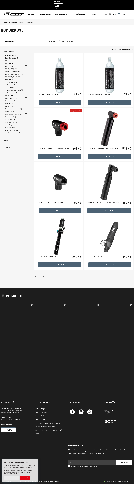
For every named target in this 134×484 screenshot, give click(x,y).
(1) (22, 86)
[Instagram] (81, 407)
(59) (13, 107)
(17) (11, 59)
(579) (14, 51)
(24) (19, 72)
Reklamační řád (40, 415)
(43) (19, 67)
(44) (12, 75)
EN (106, 10)
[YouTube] (89, 407)
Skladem (52, 37)
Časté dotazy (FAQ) (41, 404)
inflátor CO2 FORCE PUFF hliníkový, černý (52, 208)
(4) (22, 70)
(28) (13, 91)
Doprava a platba (41, 408)
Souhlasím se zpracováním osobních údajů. (82, 462)
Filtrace (15, 143)
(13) (17, 88)
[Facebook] (72, 407)
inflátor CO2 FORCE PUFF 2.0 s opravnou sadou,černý (104, 208)
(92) (16, 94)
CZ (103, 10)
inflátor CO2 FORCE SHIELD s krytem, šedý (101, 262)
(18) (15, 115)
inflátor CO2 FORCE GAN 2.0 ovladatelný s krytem (103, 154)
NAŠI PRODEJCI (45, 10)
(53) (16, 64)
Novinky (31, 10)
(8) (11, 56)
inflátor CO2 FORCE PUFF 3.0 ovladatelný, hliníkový (55, 154)
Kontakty (94, 10)
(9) (12, 102)
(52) (16, 126)
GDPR (37, 429)
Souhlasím (25, 478)
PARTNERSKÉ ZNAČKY (63, 10)
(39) (12, 62)
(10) (15, 83)
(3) (17, 54)
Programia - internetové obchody (118, 477)
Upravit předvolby (12, 478)
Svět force (80, 10)
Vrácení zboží (39, 411)
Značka (15, 136)
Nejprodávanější (67, 37)
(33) (20, 128)
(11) (21, 104)
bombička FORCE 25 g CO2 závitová (99, 99)
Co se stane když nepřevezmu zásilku (47, 419)
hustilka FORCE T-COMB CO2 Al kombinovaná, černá (54, 262)
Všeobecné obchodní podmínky (45, 422)
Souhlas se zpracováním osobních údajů (48, 426)
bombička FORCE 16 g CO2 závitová (50, 99)
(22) (11, 99)
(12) (14, 80)
